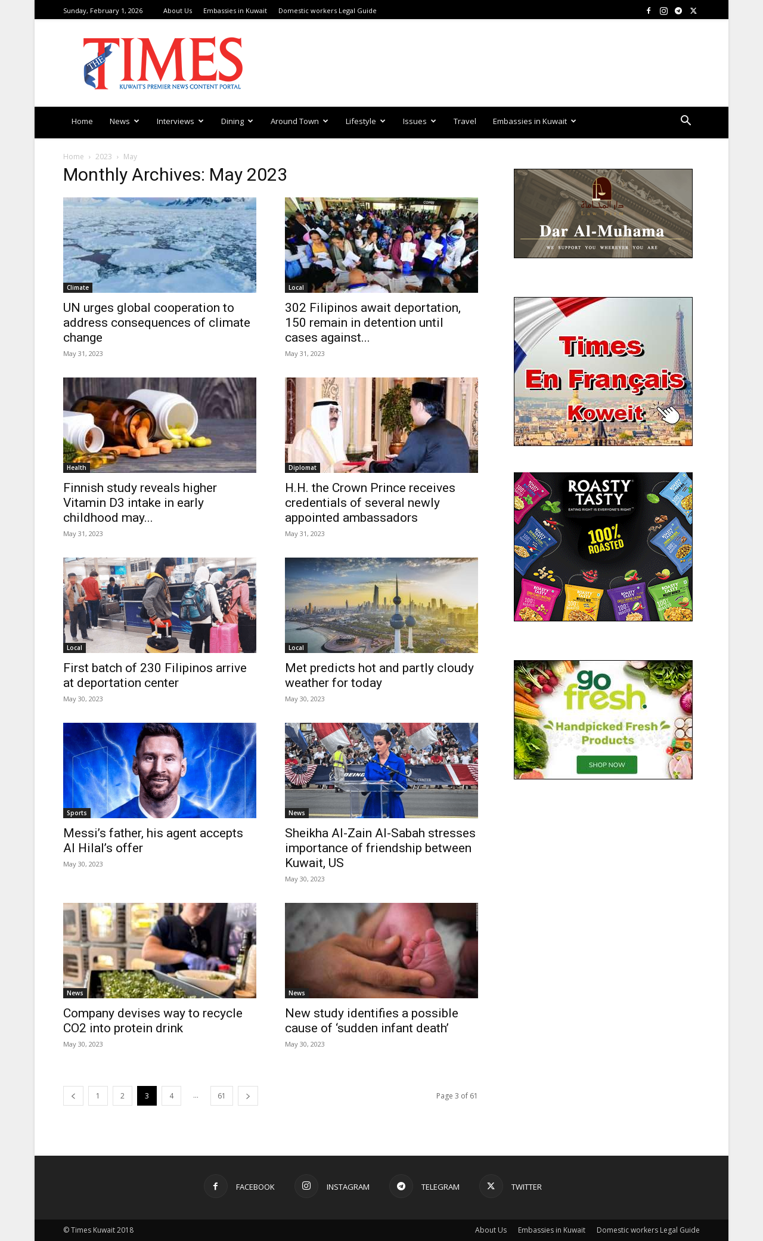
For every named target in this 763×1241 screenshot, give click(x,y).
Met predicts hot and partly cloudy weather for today (379, 675)
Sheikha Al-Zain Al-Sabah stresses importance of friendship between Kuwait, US (380, 848)
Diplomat (303, 467)
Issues (419, 121)
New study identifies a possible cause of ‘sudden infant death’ (371, 1020)
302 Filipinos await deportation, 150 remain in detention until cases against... (373, 323)
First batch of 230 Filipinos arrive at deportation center (155, 675)
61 (222, 1096)
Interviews (180, 121)
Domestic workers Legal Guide (327, 10)
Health (76, 467)
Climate (78, 287)
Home (82, 121)
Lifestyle (366, 121)
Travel (465, 121)
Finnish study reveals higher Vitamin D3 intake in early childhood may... (140, 503)
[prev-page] (73, 1096)
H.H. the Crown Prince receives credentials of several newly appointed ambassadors (370, 503)
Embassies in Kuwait (235, 10)
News (124, 121)
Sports (77, 813)
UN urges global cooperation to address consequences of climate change (156, 323)
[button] (685, 122)
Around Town (299, 121)
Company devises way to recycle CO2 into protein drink (153, 1020)
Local (296, 287)
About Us (177, 10)
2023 (103, 156)
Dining (237, 121)
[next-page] (248, 1096)
